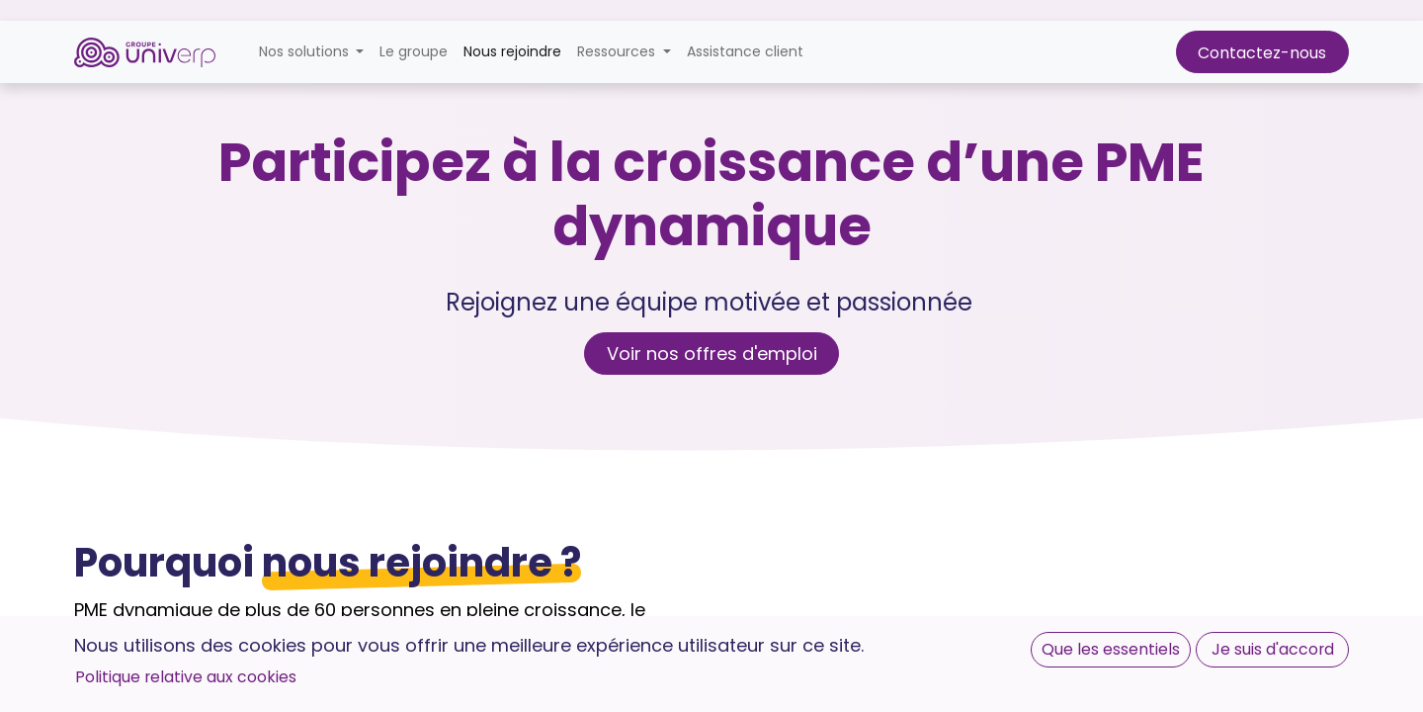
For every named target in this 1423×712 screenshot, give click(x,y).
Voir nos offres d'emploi (712, 353)
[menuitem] (414, 52)
